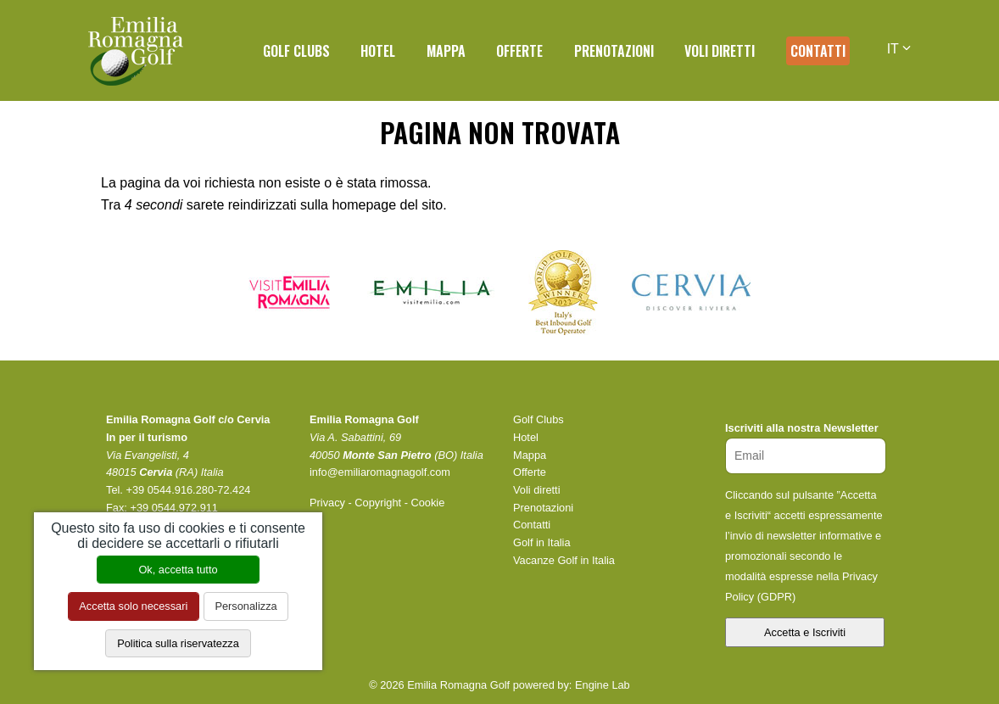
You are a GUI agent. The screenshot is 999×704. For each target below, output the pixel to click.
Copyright (377, 502)
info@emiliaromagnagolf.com (380, 472)
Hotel (377, 51)
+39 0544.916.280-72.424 (188, 489)
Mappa (446, 51)
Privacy (327, 502)
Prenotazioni (614, 51)
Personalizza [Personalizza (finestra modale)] (245, 606)
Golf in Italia (542, 542)
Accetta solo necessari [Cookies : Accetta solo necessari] (133, 606)
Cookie (427, 502)
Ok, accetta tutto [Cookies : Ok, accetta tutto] (177, 569)
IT (899, 49)
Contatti (818, 51)
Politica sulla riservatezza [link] (178, 643)
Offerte (519, 51)
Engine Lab (602, 685)
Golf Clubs (296, 51)
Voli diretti (719, 51)
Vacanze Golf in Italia (564, 560)
